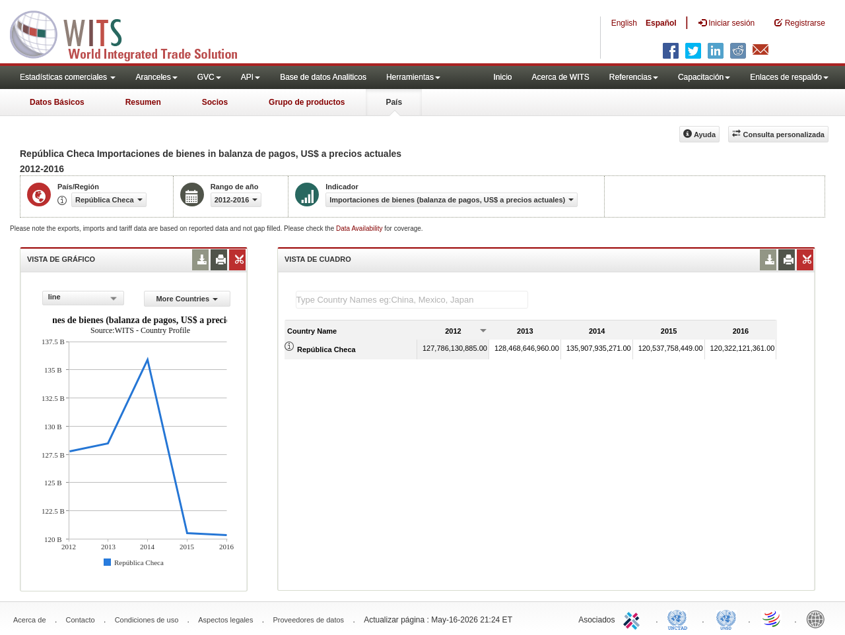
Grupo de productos (307, 102)
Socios (215, 102)
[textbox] (412, 300)
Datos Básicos (57, 102)
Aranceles (156, 77)
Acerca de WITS (560, 77)
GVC (209, 77)
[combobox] (83, 298)
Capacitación (704, 77)
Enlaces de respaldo (789, 77)
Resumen (143, 102)
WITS (132, 33)
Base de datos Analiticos (323, 77)
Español (661, 23)
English (624, 23)
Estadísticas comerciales (68, 77)
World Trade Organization (772, 618)
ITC (634, 618)
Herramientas (413, 77)
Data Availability (360, 228)
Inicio (502, 77)
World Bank (818, 618)
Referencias (633, 77)
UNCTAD (680, 618)
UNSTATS (726, 618)
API (250, 77)
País (394, 102)
